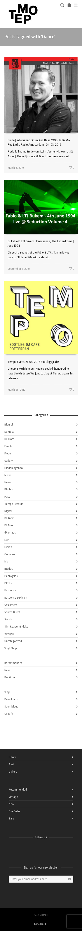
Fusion (8, 547)
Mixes (7, 475)
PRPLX (8, 583)
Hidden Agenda (13, 468)
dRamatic (10, 532)
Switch (8, 619)
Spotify (8, 713)
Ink (6, 561)
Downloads (11, 699)
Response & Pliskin (15, 597)
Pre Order (10, 677)
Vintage (13, 796)
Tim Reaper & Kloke (16, 626)
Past (7, 496)
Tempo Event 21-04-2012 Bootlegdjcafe (33, 362)
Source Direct (12, 612)
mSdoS (8, 568)
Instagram (41, 848)
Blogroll (9, 424)
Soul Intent (10, 604)
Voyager (9, 633)
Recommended (13, 663)
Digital (8, 510)
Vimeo (31, 848)
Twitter (21, 848)
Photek (8, 489)
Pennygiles (11, 576)
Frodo (7, 453)
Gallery (8, 460)
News (7, 482)
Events (8, 446)
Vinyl (7, 692)
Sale (11, 818)
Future (12, 757)
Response (10, 590)
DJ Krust (9, 431)
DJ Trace (9, 439)
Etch (6, 539)
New (7, 670)
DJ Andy (9, 518)
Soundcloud (11, 706)
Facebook (12, 848)
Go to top (40, 924)
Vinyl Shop (10, 648)
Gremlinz (9, 554)
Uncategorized (13, 641)
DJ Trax (8, 525)
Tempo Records (13, 503)
